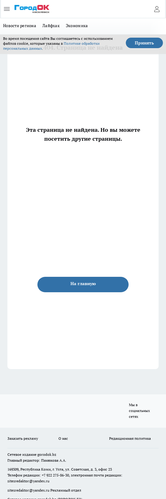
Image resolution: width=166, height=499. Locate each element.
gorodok (44, 454)
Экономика (77, 25)
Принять (144, 43)
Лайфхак (51, 25)
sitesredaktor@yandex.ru (28, 481)
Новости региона (19, 25)
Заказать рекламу (22, 438)
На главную (83, 283)
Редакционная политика (130, 438)
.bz (53, 454)
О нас (63, 438)
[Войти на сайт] (157, 9)
